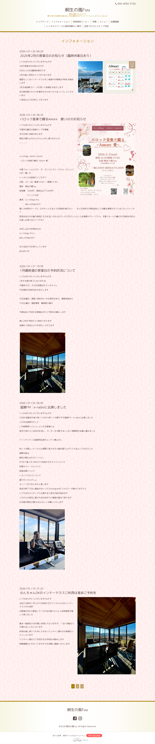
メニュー (104, 21)
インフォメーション (60, 21)
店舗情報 (115, 21)
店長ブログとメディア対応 (96, 26)
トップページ (42, 21)
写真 (94, 21)
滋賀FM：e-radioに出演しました (43, 407)
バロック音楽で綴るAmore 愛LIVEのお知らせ (53, 119)
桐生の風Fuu (77, 10)
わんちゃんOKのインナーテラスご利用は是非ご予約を (58, 593)
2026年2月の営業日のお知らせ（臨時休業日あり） (56, 55)
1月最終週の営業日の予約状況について (47, 270)
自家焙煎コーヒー (81, 21)
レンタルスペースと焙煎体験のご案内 (63, 26)
